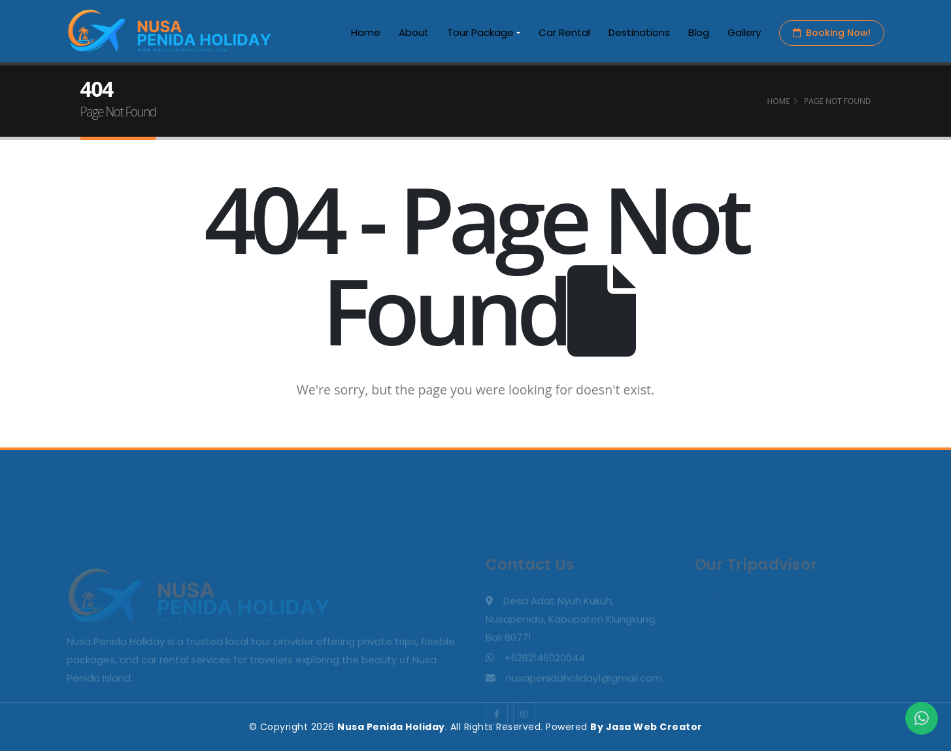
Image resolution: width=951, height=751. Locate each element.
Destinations (639, 32)
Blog (698, 32)
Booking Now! (832, 32)
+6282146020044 (545, 699)
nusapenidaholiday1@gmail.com (584, 719)
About (414, 32)
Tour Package (480, 32)
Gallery (744, 32)
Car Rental (564, 32)
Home (365, 32)
